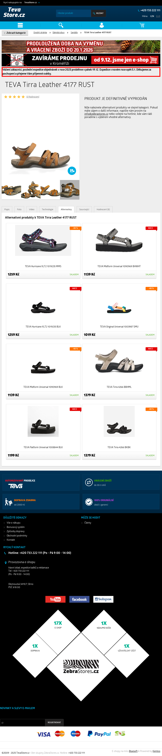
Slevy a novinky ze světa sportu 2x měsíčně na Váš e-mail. (28, 714)
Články (87, 523)
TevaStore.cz (30, 3)
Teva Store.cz (14, 12)
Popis (7, 209)
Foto (19, 209)
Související (84, 209)
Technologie (47, 209)
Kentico (156, 751)
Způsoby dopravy (15, 531)
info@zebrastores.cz (96, 114)
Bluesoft (133, 751)
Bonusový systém (16, 527)
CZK (152, 16)
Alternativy (66, 209)
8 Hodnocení (32, 97)
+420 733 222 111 (150, 10)
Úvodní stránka (40, 33)
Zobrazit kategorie (16, 33)
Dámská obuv (58, 33)
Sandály (74, 33)
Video (31, 209)
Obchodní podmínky (17, 536)
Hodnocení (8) (103, 209)
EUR (158, 16)
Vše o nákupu (13, 523)
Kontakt (11, 540)
